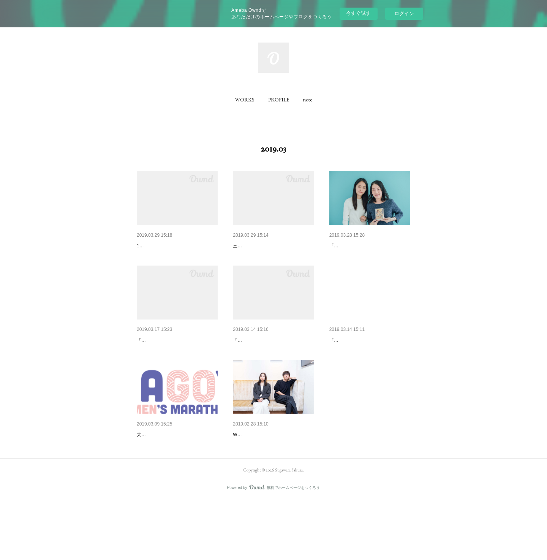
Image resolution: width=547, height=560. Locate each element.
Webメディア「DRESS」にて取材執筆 (273, 485)
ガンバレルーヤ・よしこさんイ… (273, 360)
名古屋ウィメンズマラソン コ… (175, 474)
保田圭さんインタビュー (262, 246)
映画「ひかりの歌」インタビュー (369, 360)
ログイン (404, 13)
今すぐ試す (358, 13)
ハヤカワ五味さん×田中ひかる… (368, 246)
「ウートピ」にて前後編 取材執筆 (267, 371)
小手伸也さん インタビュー (169, 360)
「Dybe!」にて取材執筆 (161, 371)
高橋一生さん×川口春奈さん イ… (272, 474)
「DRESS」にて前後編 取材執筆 (363, 257)
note (307, 99)
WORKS (245, 99)
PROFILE (278, 99)
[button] (245, 99)
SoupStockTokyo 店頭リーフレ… (176, 246)
